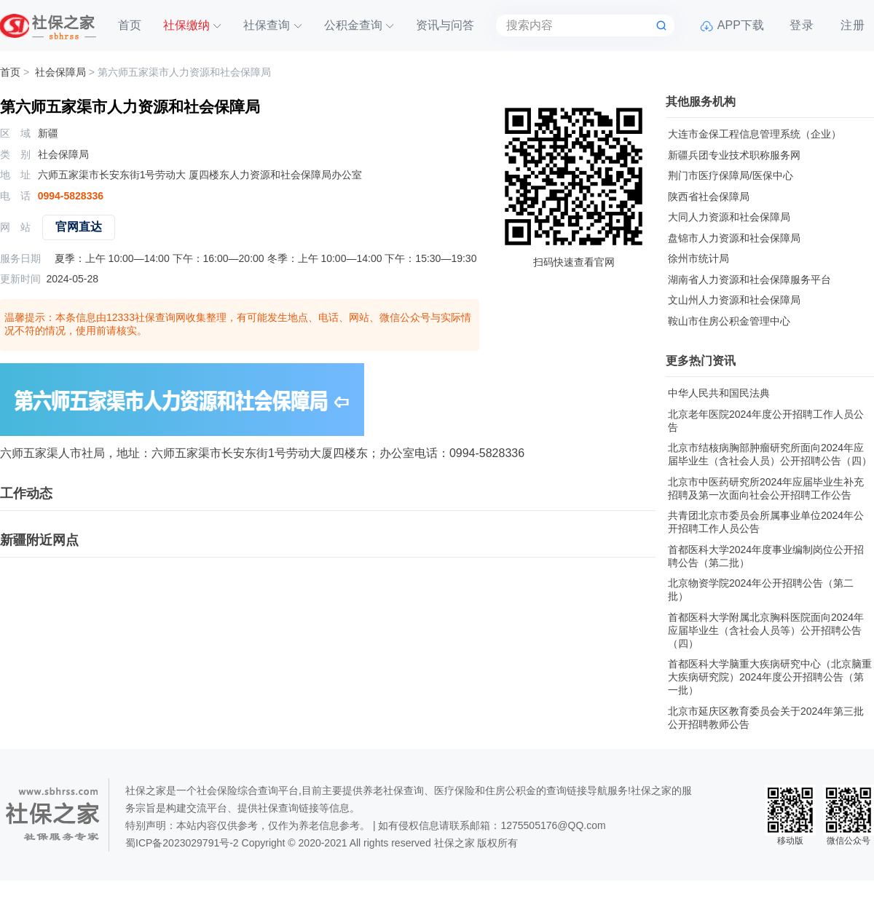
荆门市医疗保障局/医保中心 (730, 175)
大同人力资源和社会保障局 (729, 217)
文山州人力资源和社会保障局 (734, 300)
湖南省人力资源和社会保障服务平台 (749, 279)
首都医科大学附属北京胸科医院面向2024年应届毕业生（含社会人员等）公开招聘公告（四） (766, 630)
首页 (129, 25)
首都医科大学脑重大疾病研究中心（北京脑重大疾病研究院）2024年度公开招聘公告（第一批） (770, 677)
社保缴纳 (186, 25)
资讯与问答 (445, 25)
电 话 (15, 196)
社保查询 (266, 25)
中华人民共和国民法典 (719, 393)
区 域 (15, 133)
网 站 (15, 227)
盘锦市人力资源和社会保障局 (734, 238)
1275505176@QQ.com (552, 825)
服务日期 (20, 258)
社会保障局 (60, 72)
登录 (802, 25)
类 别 (15, 154)
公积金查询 (353, 25)
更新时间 (20, 279)
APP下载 (740, 25)
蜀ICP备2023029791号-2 (182, 843)
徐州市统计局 (698, 258)
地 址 (15, 175)
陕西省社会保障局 (708, 196)
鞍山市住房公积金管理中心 (729, 321)
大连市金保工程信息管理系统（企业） (754, 134)
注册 (852, 25)
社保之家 (454, 843)
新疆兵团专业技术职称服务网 (734, 155)
